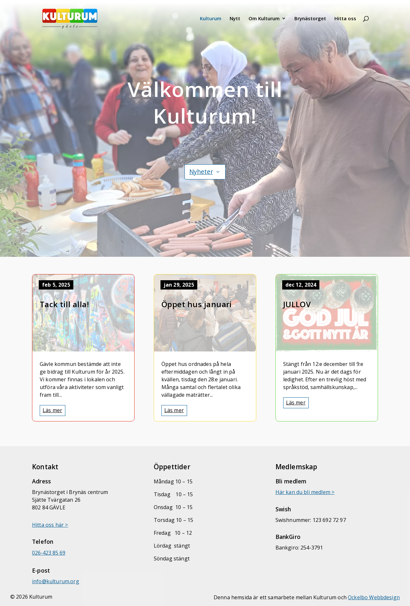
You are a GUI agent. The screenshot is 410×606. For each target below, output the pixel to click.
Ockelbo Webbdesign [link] (374, 597)
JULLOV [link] (297, 304)
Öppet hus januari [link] (196, 304)
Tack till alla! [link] (64, 304)
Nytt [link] (235, 19)
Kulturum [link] (210, 19)
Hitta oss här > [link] (50, 524)
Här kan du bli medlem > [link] (305, 492)
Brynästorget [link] (310, 19)
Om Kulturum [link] (264, 19)
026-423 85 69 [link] (48, 552)
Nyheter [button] (201, 171)
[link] (78, 17)
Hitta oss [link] (345, 19)
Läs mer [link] (52, 410)
